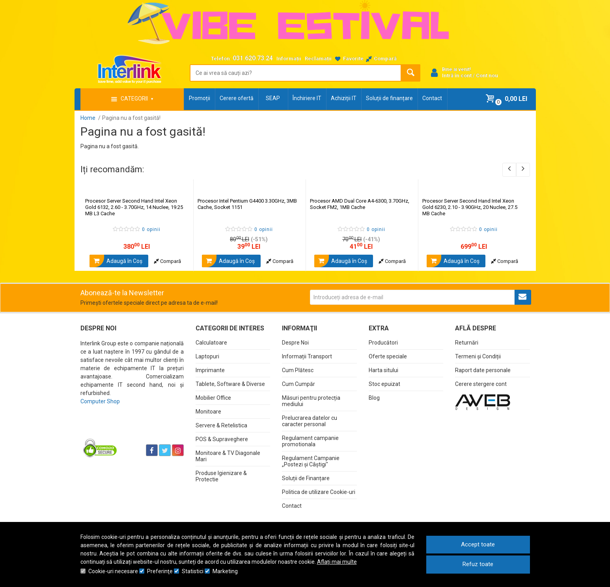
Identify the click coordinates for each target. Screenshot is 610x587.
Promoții (199, 98)
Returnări (466, 342)
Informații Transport (307, 356)
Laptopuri (207, 356)
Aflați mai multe (337, 562)
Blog (374, 398)
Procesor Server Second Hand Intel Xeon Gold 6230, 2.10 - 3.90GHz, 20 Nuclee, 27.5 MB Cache (469, 207)
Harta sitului (383, 370)
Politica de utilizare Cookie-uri (318, 492)
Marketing (225, 571)
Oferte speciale (388, 356)
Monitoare (208, 411)
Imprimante (210, 370)
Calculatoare (211, 342)
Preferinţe (160, 571)
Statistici (192, 571)
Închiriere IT (307, 98)
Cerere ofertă (237, 98)
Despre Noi (295, 342)
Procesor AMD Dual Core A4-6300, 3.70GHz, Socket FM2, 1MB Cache (359, 204)
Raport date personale (483, 370)
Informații (288, 58)
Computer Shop (100, 401)
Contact (432, 98)
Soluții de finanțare (389, 98)
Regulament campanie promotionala (310, 441)
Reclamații (318, 58)
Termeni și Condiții (478, 356)
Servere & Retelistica (221, 425)
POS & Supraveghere (222, 439)
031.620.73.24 (253, 58)
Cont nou (487, 75)
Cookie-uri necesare (113, 571)
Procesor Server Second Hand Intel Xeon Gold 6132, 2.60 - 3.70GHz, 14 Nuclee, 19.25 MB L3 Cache (134, 207)
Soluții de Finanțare (306, 478)
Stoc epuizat (384, 384)
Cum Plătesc (297, 370)
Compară (167, 261)
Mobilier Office (213, 398)
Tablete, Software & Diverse (230, 384)
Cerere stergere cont (481, 384)
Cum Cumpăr (298, 384)
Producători (383, 342)
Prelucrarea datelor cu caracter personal (309, 421)
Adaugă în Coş (116, 261)
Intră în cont (457, 75)
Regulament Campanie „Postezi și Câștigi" (311, 461)
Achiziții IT (343, 98)
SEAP (273, 98)
